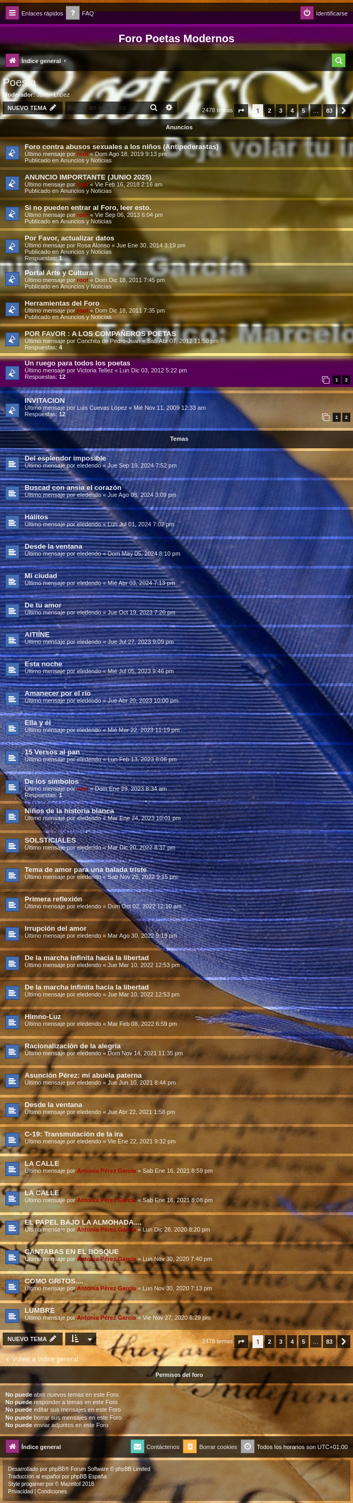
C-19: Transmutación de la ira (74, 1134)
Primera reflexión (53, 899)
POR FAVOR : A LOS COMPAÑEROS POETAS (100, 334)
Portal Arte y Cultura (59, 273)
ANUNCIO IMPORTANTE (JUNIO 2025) (88, 177)
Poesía (19, 82)
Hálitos (36, 517)
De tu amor (43, 605)
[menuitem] (80, 13)
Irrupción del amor (56, 928)
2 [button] (269, 110)
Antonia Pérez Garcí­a (106, 1170)
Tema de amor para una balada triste (86, 870)
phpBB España (88, 1476)
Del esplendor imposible (65, 458)
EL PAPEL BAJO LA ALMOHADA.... (83, 1222)
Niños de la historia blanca (69, 811)
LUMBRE (40, 1310)
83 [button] (329, 110)
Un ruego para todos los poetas (78, 363)
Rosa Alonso (93, 245)
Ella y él (38, 723)
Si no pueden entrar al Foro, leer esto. (88, 208)
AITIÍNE (37, 634)
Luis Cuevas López (102, 407)
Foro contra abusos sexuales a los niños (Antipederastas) (122, 147)
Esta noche (43, 664)
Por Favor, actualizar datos (69, 238)
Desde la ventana (53, 546)
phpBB (57, 1469)
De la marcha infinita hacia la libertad (87, 958)
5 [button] (303, 110)
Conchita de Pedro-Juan (109, 341)
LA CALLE (42, 1163)
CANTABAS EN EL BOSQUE (72, 1252)
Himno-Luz (43, 1017)
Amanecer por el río (58, 693)
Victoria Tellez (95, 370)
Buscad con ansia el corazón (73, 488)
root (82, 154)
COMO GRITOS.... (54, 1281)
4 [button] (292, 110)
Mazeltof (70, 1484)
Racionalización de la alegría (73, 1046)
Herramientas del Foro (62, 303)
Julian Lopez (53, 94)
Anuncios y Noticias (86, 160)
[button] (241, 110)
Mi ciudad (41, 576)
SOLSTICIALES (50, 840)
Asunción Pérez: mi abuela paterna (83, 1075)
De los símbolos (52, 781)
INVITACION (45, 400)
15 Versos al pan (52, 752)
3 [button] (280, 110)
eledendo (89, 465)
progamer (32, 1484)
